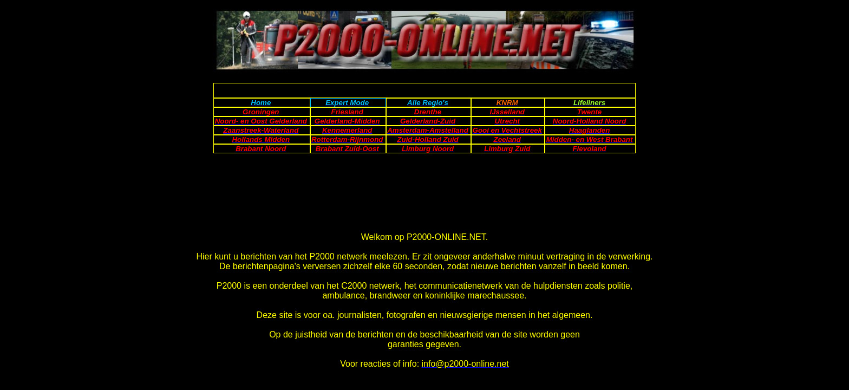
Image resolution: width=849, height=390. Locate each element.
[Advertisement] (424, 87)
